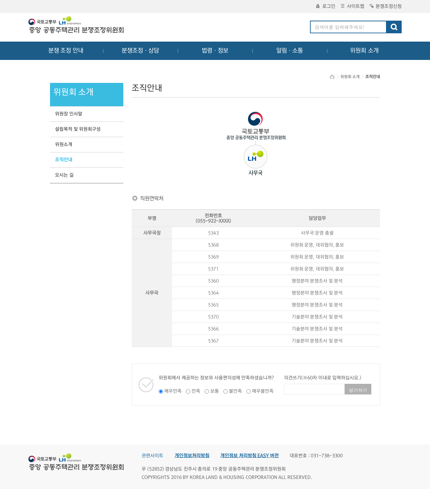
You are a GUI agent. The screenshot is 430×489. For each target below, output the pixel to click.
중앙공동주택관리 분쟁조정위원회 (76, 25)
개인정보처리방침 (192, 455)
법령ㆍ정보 (215, 50)
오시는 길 (64, 175)
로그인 (325, 6)
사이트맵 (352, 6)
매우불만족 (263, 391)
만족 (196, 391)
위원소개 (63, 144)
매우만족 (173, 391)
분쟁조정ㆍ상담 (140, 50)
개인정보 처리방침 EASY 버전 (249, 455)
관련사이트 (152, 455)
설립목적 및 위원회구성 (78, 129)
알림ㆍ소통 (289, 50)
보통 (214, 391)
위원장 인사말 (68, 114)
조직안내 (63, 159)
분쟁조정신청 (386, 6)
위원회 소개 (364, 50)
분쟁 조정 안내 (65, 50)
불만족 (235, 391)
